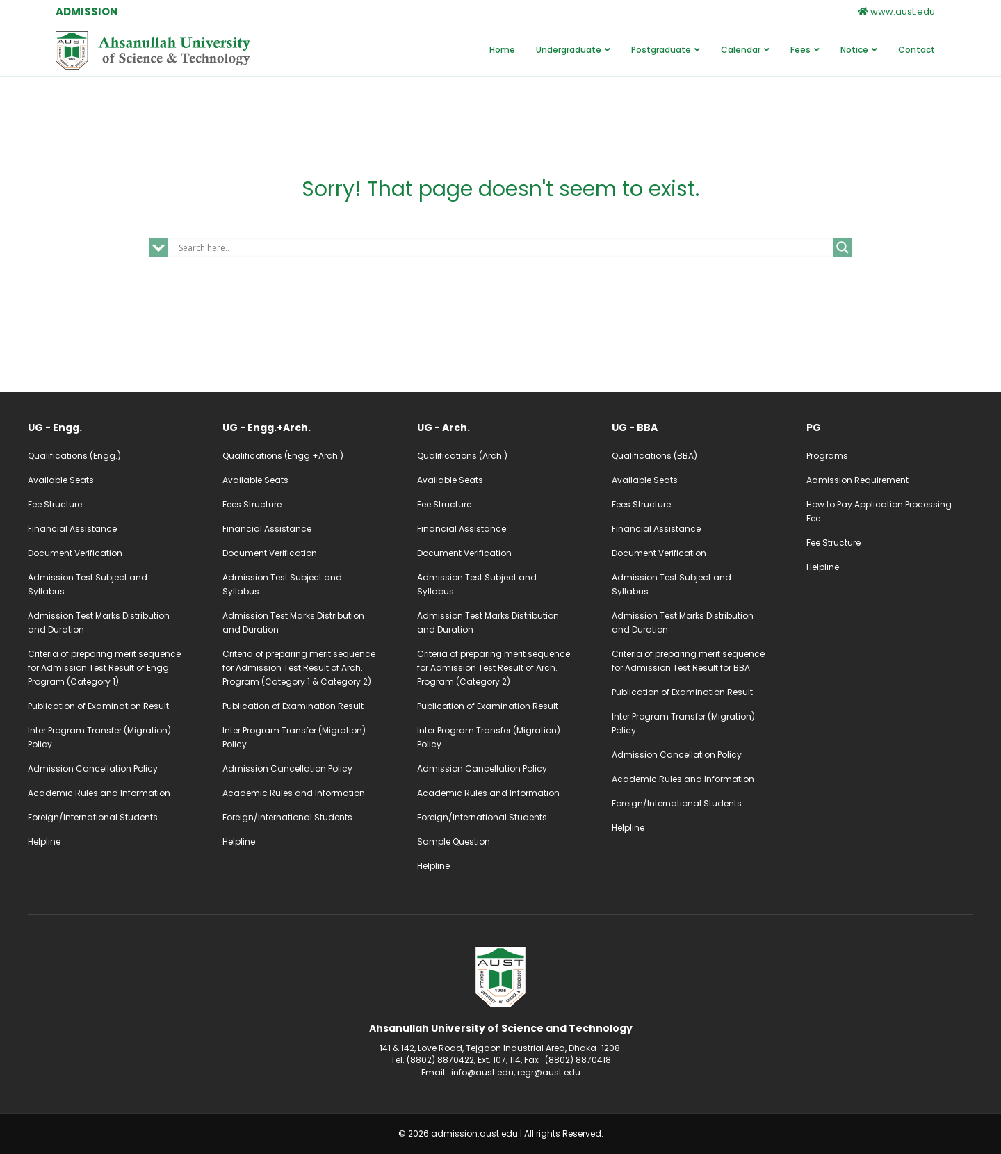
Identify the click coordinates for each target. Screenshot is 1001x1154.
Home (502, 50)
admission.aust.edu (474, 1133)
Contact (916, 50)
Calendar (740, 50)
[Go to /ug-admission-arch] (500, 427)
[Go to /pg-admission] (889, 427)
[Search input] (504, 247)
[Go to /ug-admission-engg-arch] (305, 427)
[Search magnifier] (842, 247)
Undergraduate (568, 50)
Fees (800, 50)
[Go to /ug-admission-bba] (695, 427)
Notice (854, 50)
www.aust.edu (896, 11)
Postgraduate (661, 50)
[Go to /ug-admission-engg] (111, 427)
